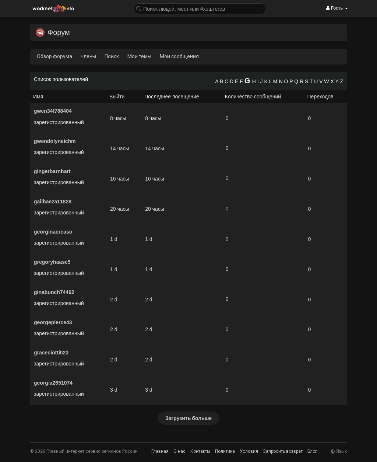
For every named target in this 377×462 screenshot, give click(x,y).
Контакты (200, 451)
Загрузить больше (188, 418)
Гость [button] (337, 8)
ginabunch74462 (54, 292)
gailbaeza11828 (52, 201)
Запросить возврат (283, 451)
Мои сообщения (179, 56)
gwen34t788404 (53, 111)
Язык (338, 451)
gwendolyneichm (55, 141)
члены (88, 56)
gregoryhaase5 (52, 262)
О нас (179, 451)
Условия (249, 451)
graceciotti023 (51, 353)
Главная (160, 451)
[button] (200, 8)
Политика (225, 451)
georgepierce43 (53, 322)
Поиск (112, 56)
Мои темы (139, 56)
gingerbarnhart (52, 171)
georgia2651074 (53, 383)
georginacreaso (53, 232)
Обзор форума (54, 56)
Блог (312, 451)
